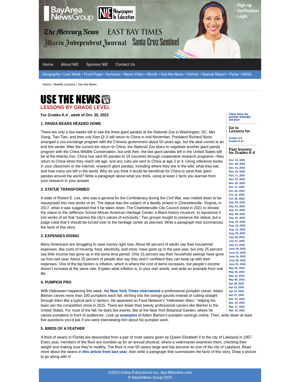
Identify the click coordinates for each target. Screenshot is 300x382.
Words (152, 74)
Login (242, 16)
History (193, 74)
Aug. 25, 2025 (237, 221)
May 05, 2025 (237, 279)
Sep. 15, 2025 (237, 210)
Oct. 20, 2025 (237, 190)
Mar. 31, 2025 (237, 299)
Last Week (72, 74)
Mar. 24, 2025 (237, 302)
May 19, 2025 (237, 271)
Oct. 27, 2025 (237, 187)
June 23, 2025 (237, 252)
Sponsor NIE (97, 64)
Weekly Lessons (64, 84)
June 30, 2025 (237, 248)
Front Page (93, 74)
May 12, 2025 (237, 275)
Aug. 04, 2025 (237, 233)
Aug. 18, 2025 (237, 225)
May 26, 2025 (237, 268)
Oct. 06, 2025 (237, 198)
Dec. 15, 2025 (237, 160)
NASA (247, 74)
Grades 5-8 (235, 138)
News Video (134, 74)
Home (48, 64)
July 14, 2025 (237, 245)
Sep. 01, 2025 (237, 217)
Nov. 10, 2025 (237, 179)
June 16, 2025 (237, 256)
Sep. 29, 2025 (237, 202)
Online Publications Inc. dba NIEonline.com (156, 372)
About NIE (70, 64)
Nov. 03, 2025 (237, 183)
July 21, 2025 (237, 241)
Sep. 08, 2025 (237, 214)
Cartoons (113, 74)
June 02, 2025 (237, 264)
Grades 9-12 (236, 141)
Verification (248, 10)
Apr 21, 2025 (236, 287)
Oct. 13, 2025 (237, 194)
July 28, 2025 (237, 237)
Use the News (172, 74)
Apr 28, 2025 (236, 283)
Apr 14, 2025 (236, 291)
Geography (51, 74)
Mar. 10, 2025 (237, 310)
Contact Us (125, 64)
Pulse (234, 74)
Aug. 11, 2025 (237, 229)
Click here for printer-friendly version (239, 116)
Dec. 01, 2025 (237, 167)
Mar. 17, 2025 (237, 306)
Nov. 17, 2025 (237, 175)
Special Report (214, 74)
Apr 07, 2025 (236, 295)
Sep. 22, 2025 (237, 206)
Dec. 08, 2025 (237, 163)
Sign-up (244, 5)
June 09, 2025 (237, 260)
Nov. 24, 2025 (237, 171)
